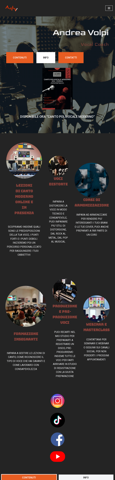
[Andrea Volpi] (11, 8)
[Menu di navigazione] (109, 8)
